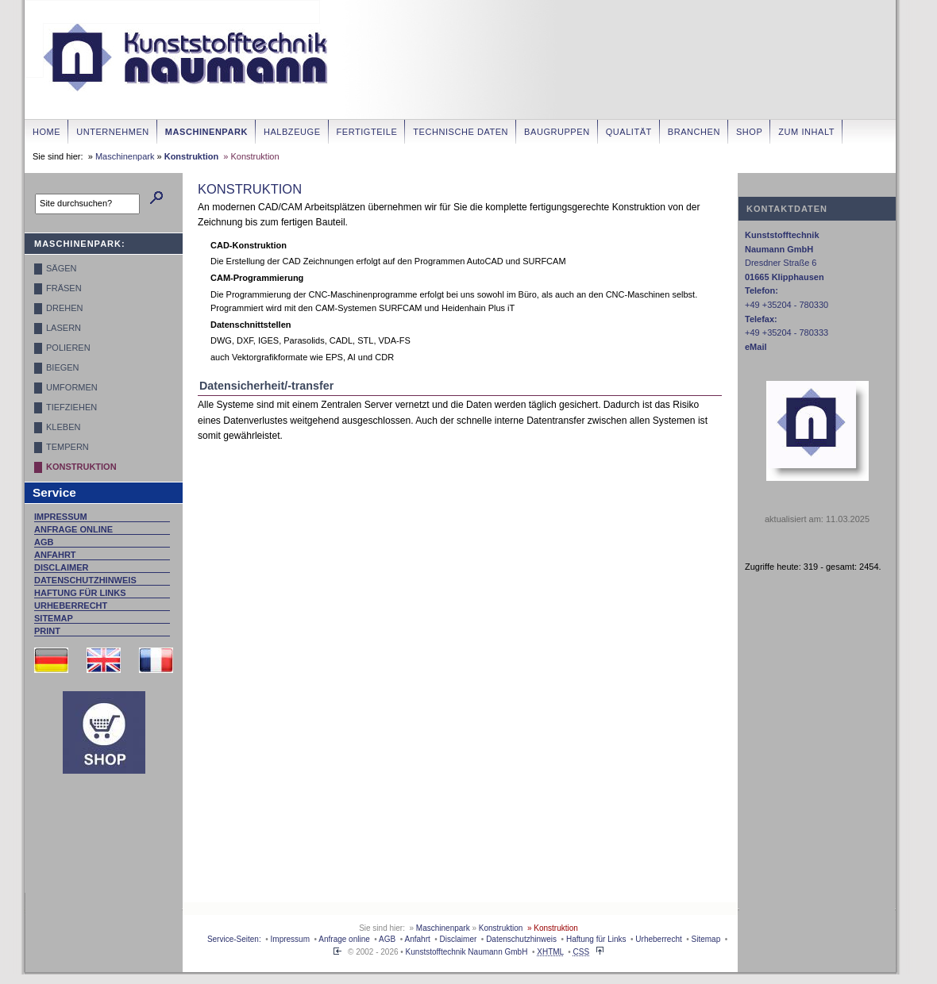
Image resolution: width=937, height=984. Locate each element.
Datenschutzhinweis (85, 580)
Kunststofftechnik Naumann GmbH (467, 951)
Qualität (629, 131)
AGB (43, 542)
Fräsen (64, 288)
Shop (749, 131)
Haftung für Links (80, 593)
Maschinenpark (206, 131)
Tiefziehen (71, 407)
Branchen (694, 131)
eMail (756, 347)
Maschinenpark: (79, 243)
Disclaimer (61, 567)
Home (46, 131)
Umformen (72, 387)
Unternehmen (112, 131)
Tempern (67, 447)
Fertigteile (367, 131)
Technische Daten (460, 131)
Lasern (63, 327)
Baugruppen (557, 131)
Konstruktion (191, 156)
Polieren (68, 347)
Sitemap (53, 618)
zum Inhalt (806, 131)
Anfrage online (73, 529)
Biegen (62, 367)
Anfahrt (55, 554)
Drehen (64, 308)
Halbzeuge (292, 131)
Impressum (60, 516)
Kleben (63, 427)
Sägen (61, 268)
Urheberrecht (70, 605)
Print (47, 631)
